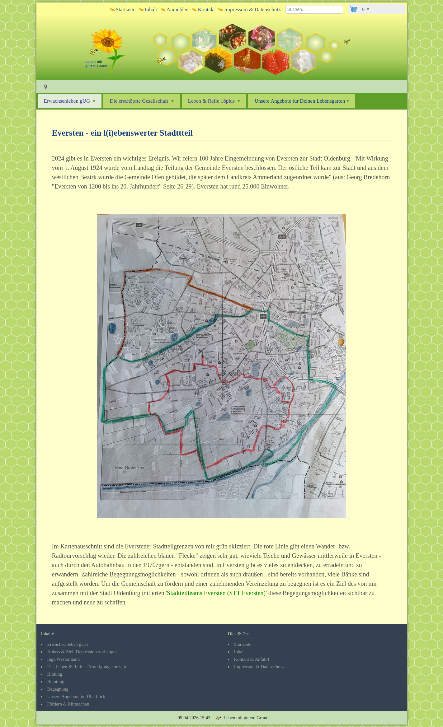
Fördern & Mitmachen (68, 703)
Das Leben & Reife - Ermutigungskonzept (86, 666)
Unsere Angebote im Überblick (76, 696)
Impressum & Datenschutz (252, 9)
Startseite (125, 9)
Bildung (54, 674)
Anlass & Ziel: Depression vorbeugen (82, 651)
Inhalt (151, 9)
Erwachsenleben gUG (70, 101)
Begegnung (57, 689)
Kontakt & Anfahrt (251, 659)
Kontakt (206, 9)
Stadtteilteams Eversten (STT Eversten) (216, 593)
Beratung (55, 681)
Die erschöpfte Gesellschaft (141, 101)
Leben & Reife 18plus (214, 101)
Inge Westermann (63, 659)
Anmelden (178, 9)
